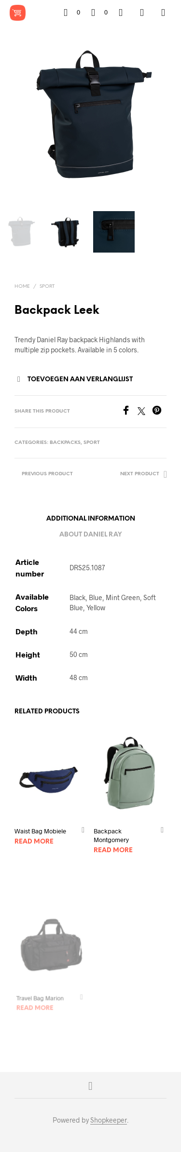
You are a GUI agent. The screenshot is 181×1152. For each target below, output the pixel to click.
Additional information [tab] (90, 519)
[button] (72, 12)
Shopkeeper (108, 1120)
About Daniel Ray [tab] (90, 535)
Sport (47, 286)
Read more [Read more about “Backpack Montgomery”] (114, 848)
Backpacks (65, 442)
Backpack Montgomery (112, 833)
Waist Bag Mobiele (40, 831)
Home (22, 286)
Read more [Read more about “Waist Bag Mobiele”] (34, 842)
